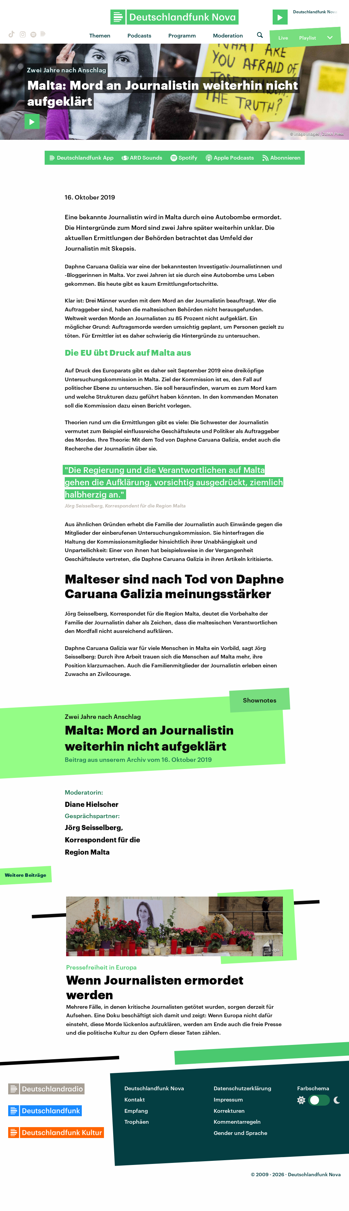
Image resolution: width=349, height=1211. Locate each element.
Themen (99, 35)
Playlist (307, 38)
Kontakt (134, 1099)
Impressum (228, 1099)
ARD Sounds (142, 157)
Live (283, 38)
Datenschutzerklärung (242, 1088)
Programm (182, 35)
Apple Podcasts (230, 157)
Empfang (136, 1110)
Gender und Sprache (240, 1132)
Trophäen (136, 1121)
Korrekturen (229, 1110)
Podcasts (139, 35)
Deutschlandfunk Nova (154, 1088)
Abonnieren (281, 157)
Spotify (183, 157)
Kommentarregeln (237, 1121)
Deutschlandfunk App (81, 157)
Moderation (228, 35)
